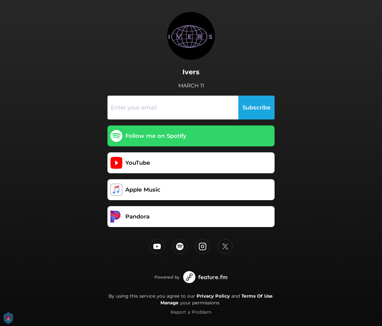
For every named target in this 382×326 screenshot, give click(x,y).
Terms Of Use (257, 296)
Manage (169, 302)
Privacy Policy (213, 296)
